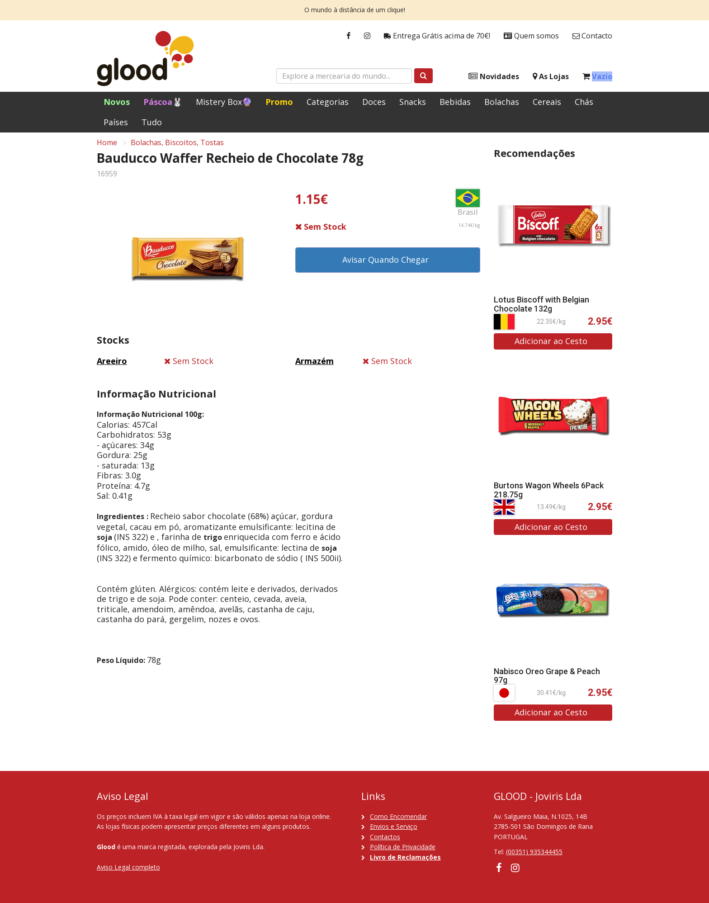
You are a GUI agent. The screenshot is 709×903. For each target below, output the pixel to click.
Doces (374, 101)
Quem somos (531, 36)
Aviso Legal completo (128, 867)
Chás (584, 101)
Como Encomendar (398, 816)
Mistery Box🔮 (224, 101)
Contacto (592, 36)
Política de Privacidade (402, 846)
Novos (117, 101)
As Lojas (551, 76)
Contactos (385, 836)
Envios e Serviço (393, 826)
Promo (279, 101)
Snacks (412, 101)
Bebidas (455, 101)
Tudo (152, 122)
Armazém (314, 365)
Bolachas (501, 101)
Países (116, 122)
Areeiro (112, 365)
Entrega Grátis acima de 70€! (437, 36)
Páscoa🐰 (162, 101)
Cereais (547, 101)
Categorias (328, 101)
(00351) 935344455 (534, 851)
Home (107, 147)
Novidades (493, 76)
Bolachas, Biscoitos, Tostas (177, 147)
